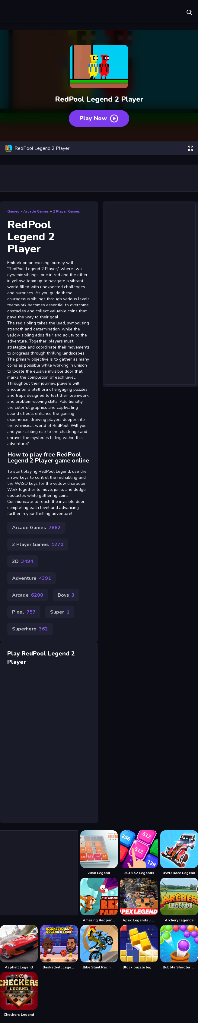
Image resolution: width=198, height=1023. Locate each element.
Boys (66, 595)
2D (22, 561)
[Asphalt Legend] (19, 947)
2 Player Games (66, 211)
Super (59, 612)
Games (13, 211)
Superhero (30, 629)
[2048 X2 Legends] (139, 852)
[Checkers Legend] (19, 994)
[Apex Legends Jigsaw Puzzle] (139, 900)
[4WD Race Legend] (179, 852)
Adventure (31, 578)
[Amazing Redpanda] (99, 900)
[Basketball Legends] (59, 947)
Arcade (27, 595)
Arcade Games (36, 211)
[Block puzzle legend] (139, 947)
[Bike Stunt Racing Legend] (99, 947)
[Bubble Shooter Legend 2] (179, 947)
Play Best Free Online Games (24, 12)
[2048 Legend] (99, 852)
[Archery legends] (179, 900)
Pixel (24, 612)
